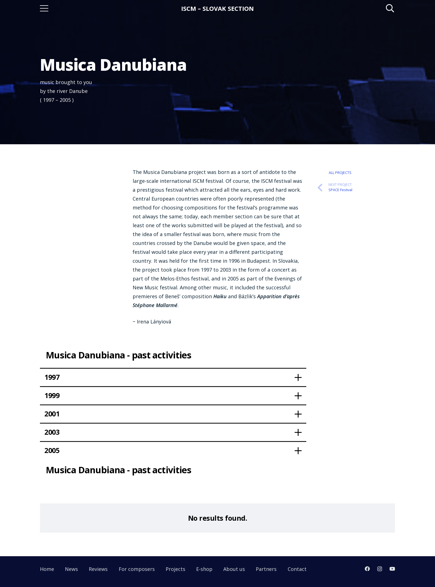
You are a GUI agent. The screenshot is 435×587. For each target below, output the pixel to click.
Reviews (98, 569)
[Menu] (44, 8)
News (71, 569)
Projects (175, 569)
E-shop (204, 569)
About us (234, 569)
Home (47, 569)
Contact (297, 569)
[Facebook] (367, 568)
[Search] (390, 8)
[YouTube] (392, 568)
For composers (137, 569)
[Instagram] (379, 569)
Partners (266, 569)
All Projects (340, 172)
